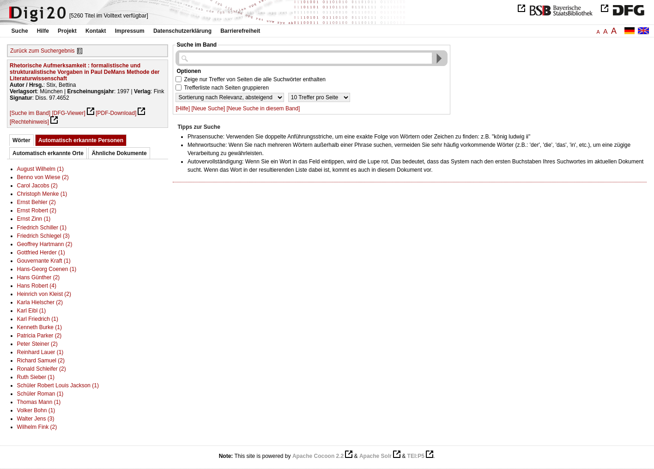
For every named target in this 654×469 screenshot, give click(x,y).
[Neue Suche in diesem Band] (263, 108)
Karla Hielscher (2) (40, 302)
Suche (20, 31)
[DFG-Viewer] (68, 113)
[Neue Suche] (208, 108)
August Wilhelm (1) (40, 169)
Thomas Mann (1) (39, 402)
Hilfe (43, 31)
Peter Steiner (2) (37, 344)
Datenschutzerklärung (182, 31)
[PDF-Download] (116, 113)
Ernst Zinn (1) (34, 219)
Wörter (21, 140)
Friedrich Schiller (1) (42, 227)
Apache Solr (375, 456)
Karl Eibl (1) (31, 310)
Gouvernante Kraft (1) (44, 261)
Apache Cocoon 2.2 (318, 456)
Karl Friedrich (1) (37, 319)
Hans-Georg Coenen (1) (47, 269)
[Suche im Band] (30, 113)
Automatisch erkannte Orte (48, 153)
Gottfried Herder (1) (41, 252)
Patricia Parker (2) (39, 335)
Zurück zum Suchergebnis (42, 51)
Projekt (67, 31)
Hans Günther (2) (38, 277)
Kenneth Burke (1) (39, 327)
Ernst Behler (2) (36, 202)
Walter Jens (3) (35, 418)
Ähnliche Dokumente (118, 153)
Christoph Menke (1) (42, 194)
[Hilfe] (183, 108)
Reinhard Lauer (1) (40, 352)
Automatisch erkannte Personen (80, 140)
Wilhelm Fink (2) (37, 427)
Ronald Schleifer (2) (41, 369)
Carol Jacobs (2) (37, 185)
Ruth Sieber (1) (35, 377)
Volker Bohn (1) (36, 410)
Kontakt (95, 31)
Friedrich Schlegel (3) (43, 236)
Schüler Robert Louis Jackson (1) (58, 385)
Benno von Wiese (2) (43, 177)
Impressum (130, 31)
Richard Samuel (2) (41, 360)
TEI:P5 (415, 456)
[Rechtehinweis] (29, 122)
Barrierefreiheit (240, 31)
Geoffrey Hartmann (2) (45, 244)
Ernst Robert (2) (36, 210)
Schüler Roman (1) (40, 394)
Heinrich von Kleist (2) (44, 294)
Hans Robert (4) (36, 286)
